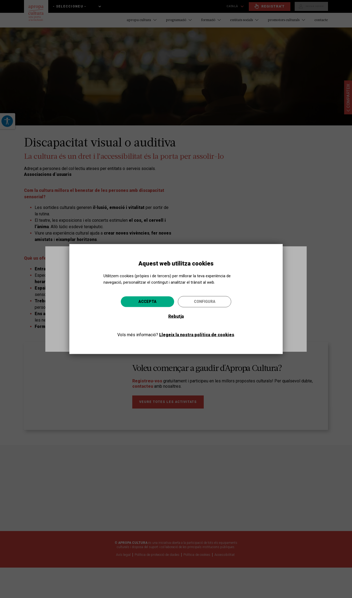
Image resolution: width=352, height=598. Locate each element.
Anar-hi (221, 328)
